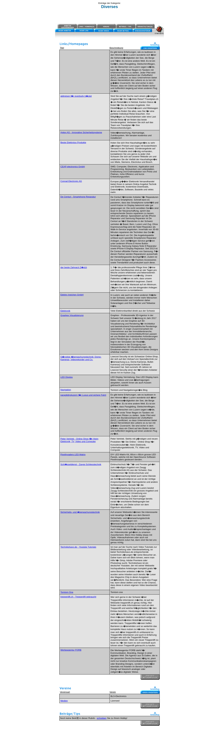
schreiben (101, 718)
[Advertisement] (109, 16)
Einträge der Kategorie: (109, 3)
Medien (64, 700)
